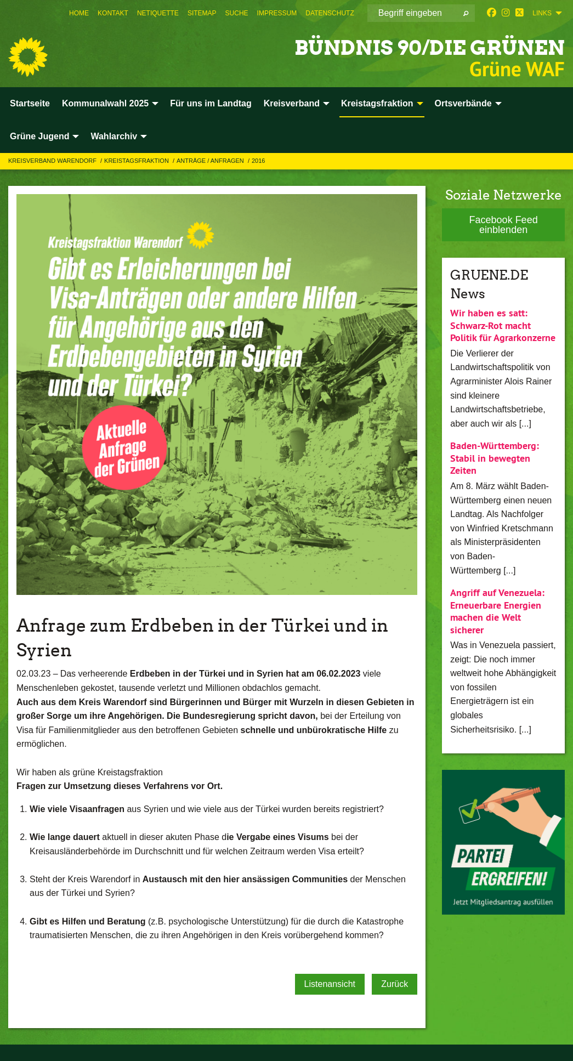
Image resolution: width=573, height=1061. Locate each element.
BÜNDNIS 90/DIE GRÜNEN (405, 46)
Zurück (394, 984)
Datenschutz (329, 13)
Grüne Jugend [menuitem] (39, 136)
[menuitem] (79, 13)
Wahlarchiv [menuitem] (113, 136)
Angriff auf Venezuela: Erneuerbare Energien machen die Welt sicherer (497, 611)
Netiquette (158, 13)
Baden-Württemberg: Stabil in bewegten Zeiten (494, 457)
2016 (258, 160)
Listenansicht (329, 984)
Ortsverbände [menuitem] (463, 103)
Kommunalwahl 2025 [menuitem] (105, 103)
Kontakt (113, 13)
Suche (236, 13)
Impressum (277, 13)
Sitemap (202, 13)
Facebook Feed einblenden (503, 224)
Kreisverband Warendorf (53, 160)
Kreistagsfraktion (137, 160)
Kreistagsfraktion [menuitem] (377, 103)
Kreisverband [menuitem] (292, 103)
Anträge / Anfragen (211, 160)
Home (79, 13)
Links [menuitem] (542, 13)
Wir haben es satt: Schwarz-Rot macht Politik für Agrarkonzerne (502, 325)
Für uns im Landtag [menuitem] (210, 103)
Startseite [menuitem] (30, 103)
